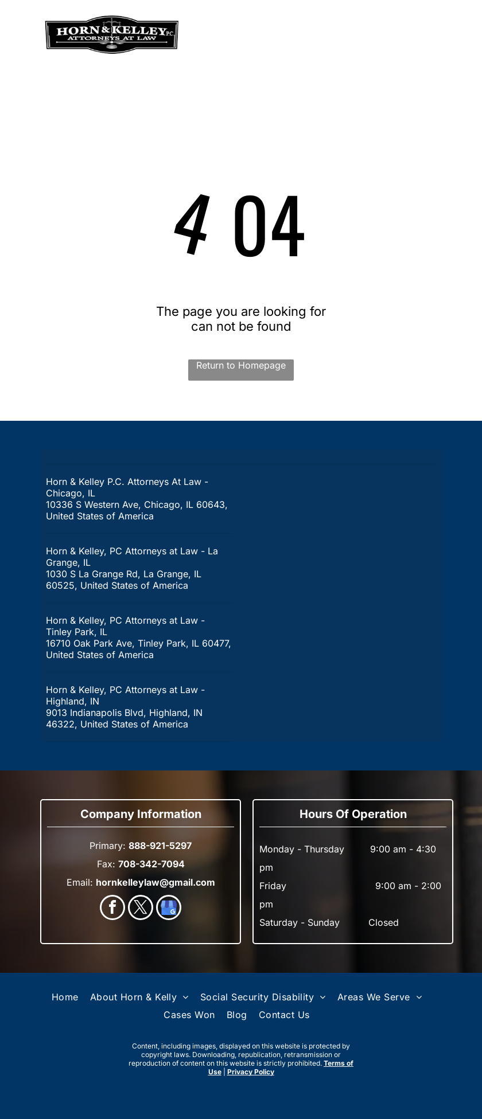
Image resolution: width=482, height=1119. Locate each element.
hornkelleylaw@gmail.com (155, 882)
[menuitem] (65, 996)
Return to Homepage (241, 365)
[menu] (25, 35)
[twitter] (140, 909)
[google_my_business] (168, 909)
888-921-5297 (401, 35)
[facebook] (112, 909)
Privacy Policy (250, 1071)
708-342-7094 (151, 864)
